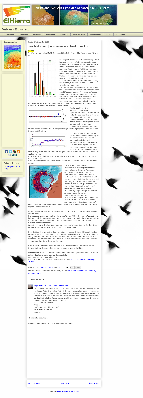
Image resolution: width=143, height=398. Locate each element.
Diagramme (23, 34)
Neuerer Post (34, 383)
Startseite (10, 34)
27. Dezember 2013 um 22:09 (57, 285)
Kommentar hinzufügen (38, 318)
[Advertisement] (13, 110)
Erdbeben (32, 273)
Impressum (120, 34)
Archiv (108, 34)
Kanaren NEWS (79, 34)
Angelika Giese (40, 285)
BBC (69, 271)
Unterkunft (64, 34)
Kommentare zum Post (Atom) (68, 391)
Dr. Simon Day (90, 271)
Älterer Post (94, 383)
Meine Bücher (95, 34)
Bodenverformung (77, 271)
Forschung (37, 34)
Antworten (37, 313)
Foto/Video (50, 34)
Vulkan (38, 273)
